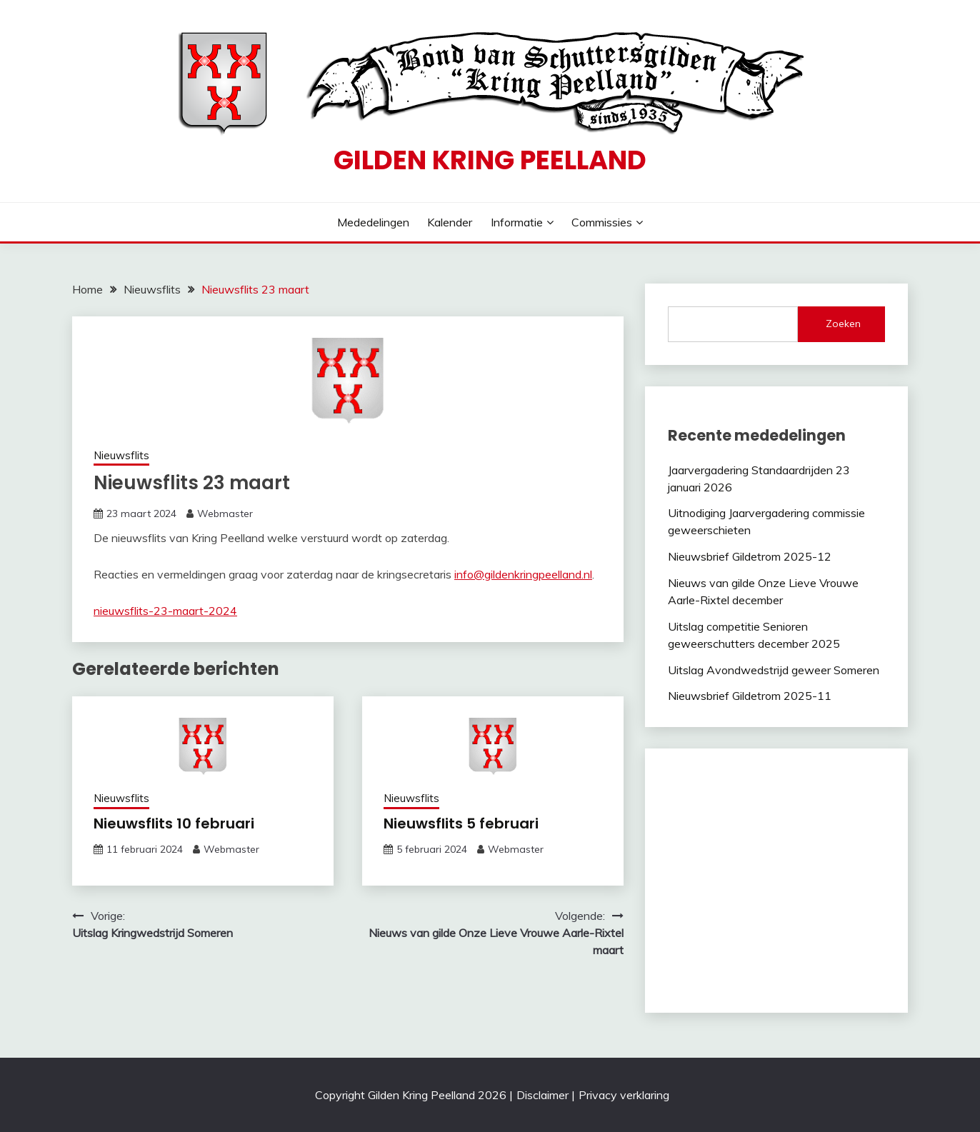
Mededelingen (373, 222)
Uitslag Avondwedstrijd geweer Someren (773, 670)
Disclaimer (542, 1095)
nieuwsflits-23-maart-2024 (165, 610)
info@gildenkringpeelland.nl (523, 574)
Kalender (449, 222)
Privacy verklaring (624, 1095)
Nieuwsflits (121, 455)
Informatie (517, 222)
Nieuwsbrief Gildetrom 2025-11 (749, 695)
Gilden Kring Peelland (490, 160)
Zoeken (843, 323)
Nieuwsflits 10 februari (174, 823)
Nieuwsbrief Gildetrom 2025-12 (749, 556)
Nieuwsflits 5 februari (461, 823)
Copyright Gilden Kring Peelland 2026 (410, 1095)
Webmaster (225, 513)
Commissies (601, 222)
